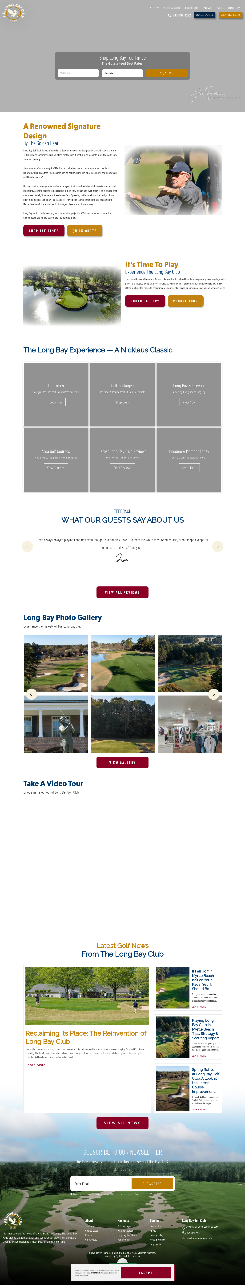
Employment (156, 1243)
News (208, 7)
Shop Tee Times (231, 14)
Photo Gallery (145, 301)
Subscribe (152, 1183)
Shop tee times (44, 231)
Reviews (89, 1235)
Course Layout (92, 1230)
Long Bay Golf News (127, 1235)
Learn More (189, 467)
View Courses (55, 467)
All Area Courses (125, 1230)
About (153, 1230)
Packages (191, 7)
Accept (146, 1273)
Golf (154, 7)
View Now (189, 402)
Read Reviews (122, 467)
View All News (122, 1123)
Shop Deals (122, 402)
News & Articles (157, 1239)
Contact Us (155, 1226)
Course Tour (185, 301)
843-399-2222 (179, 15)
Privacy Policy (157, 1235)
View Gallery (122, 762)
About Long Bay (229, 7)
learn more (199, 1006)
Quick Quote (204, 14)
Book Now (55, 402)
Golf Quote (172, 7)
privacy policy (95, 1273)
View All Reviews (122, 592)
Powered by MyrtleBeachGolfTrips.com (122, 1255)
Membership (124, 1239)
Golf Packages (124, 1226)
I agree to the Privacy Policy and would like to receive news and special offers (106, 1193)
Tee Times (90, 1226)
